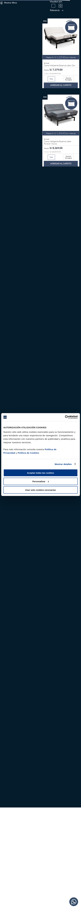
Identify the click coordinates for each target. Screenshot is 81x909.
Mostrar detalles (63, 464)
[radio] (53, 5)
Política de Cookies (28, 453)
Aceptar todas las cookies (40, 473)
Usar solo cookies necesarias (40, 490)
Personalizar (40, 481)
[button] (51, 79)
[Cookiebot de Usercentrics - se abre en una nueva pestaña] (65, 417)
